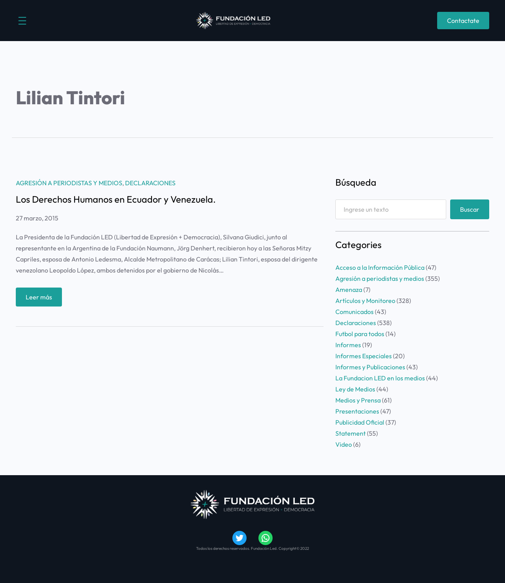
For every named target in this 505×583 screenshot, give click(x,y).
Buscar (469, 209)
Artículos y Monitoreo (365, 301)
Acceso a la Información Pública (380, 267)
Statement (350, 433)
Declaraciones (150, 183)
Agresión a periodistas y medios (69, 183)
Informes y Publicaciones (370, 367)
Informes (348, 345)
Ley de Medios (355, 389)
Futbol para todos (359, 334)
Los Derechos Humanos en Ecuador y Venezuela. (116, 199)
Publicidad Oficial (359, 422)
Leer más (41, 299)
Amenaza (348, 289)
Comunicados (354, 312)
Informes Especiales (363, 356)
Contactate (463, 20)
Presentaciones (357, 411)
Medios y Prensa (358, 400)
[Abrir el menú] (22, 20)
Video (343, 444)
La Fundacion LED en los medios (380, 378)
